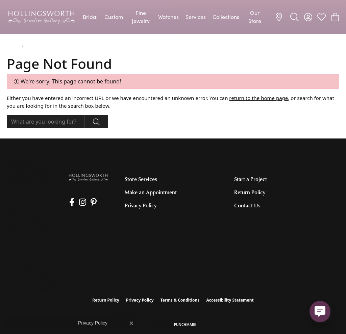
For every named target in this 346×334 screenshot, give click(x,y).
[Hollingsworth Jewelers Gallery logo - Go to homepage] (41, 17)
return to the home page (258, 98)
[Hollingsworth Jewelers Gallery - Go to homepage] (88, 177)
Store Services (141, 179)
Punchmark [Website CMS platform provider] (185, 324)
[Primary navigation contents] (173, 17)
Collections (226, 16)
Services (196, 16)
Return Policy (249, 192)
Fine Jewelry (141, 16)
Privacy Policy (140, 205)
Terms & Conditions (180, 300)
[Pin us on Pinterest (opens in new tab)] (90, 202)
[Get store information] (29, 230)
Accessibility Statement (229, 300)
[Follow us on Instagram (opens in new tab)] (79, 202)
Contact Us (247, 205)
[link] (280, 17)
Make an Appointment (151, 192)
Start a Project (250, 179)
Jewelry (13, 46)
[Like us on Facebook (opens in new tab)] (70, 202)
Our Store (254, 16)
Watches (168, 16)
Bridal (90, 16)
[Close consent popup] (131, 323)
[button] (294, 17)
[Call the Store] (26, 221)
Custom (113, 16)
